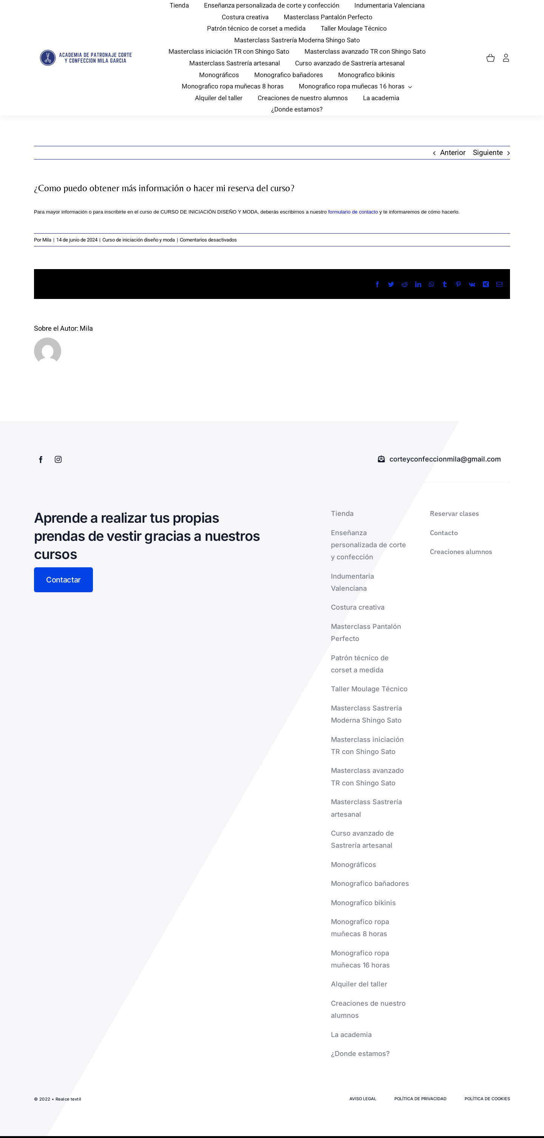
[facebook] (41, 459)
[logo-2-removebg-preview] (84, 52)
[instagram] (58, 459)
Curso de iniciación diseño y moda (138, 239)
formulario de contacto (353, 212)
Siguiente (488, 152)
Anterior (452, 152)
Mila (46, 239)
